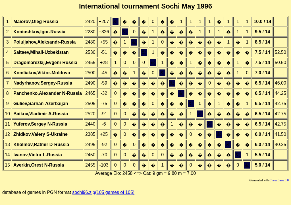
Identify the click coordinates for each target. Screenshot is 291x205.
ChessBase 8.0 (279, 180)
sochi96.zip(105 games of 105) (103, 192)
